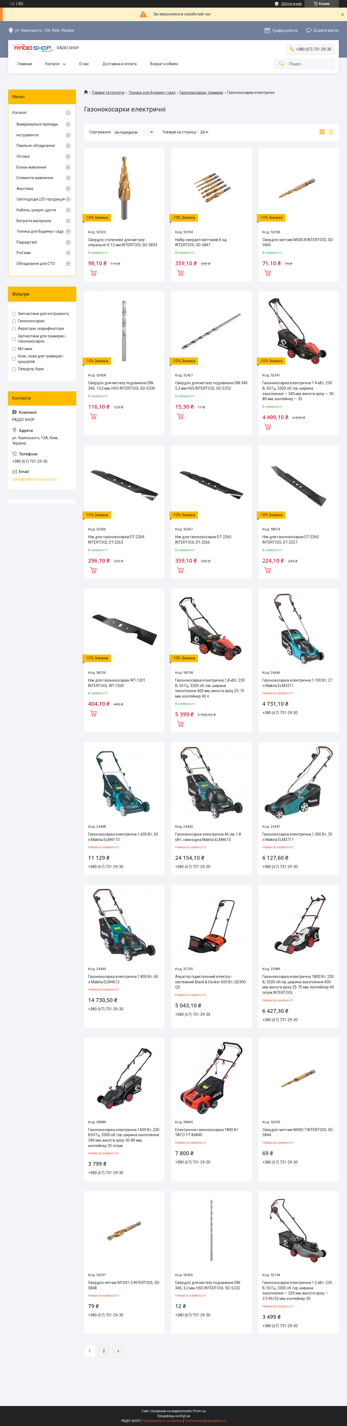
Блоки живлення (31, 167)
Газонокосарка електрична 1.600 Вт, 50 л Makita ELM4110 (123, 837)
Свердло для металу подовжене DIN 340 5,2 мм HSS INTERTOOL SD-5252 (211, 385)
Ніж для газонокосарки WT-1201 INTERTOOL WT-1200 (116, 683)
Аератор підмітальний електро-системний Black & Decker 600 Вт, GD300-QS (211, 981)
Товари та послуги (108, 92)
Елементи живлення (35, 178)
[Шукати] (281, 64)
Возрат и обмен (164, 64)
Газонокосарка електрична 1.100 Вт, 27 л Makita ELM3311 (297, 683)
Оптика (23, 156)
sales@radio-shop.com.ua (34, 479)
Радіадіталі (27, 242)
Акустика (25, 188)
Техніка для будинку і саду (152, 92)
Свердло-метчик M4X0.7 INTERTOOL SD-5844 (298, 1132)
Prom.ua (199, 1411)
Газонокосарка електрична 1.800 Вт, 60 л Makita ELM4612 (123, 979)
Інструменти (27, 135)
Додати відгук (326, 30)
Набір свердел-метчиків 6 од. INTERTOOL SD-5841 (201, 242)
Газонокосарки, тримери (201, 92)
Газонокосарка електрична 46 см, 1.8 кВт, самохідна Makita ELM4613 (208, 837)
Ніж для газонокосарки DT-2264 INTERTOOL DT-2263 (116, 539)
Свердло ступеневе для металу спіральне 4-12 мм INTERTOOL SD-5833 (122, 242)
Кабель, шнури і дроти (36, 210)
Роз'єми (24, 253)
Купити (93, 272)
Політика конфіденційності (205, 1421)
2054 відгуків (291, 4)
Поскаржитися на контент (162, 1421)
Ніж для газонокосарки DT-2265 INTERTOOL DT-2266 (203, 539)
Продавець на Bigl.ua (173, 1416)
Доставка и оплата (119, 64)
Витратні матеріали (34, 221)
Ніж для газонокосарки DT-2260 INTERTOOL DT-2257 (290, 539)
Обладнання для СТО (36, 263)
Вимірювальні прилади (37, 124)
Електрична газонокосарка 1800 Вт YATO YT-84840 (206, 1132)
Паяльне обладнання (36, 145)
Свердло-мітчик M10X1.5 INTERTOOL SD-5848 (124, 1285)
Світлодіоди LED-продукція (41, 199)
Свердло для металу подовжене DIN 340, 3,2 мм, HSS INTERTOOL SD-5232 (207, 1285)
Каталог (53, 64)
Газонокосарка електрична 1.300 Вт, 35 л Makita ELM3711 (297, 837)
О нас (84, 64)
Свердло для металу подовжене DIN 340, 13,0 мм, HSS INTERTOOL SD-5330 (121, 385)
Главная (25, 64)
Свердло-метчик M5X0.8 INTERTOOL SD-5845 (298, 242)
